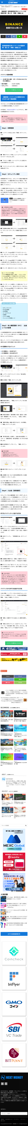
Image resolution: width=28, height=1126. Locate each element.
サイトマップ (23, 1119)
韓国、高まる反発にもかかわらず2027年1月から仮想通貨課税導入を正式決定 (17, 918)
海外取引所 (4, 671)
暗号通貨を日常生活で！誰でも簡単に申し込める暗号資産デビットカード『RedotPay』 (17, 905)
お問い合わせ (3, 1120)
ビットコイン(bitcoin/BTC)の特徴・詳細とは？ (17, 911)
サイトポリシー (16, 1119)
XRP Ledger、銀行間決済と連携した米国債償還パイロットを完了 (17, 898)
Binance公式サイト (12, 109)
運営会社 (2, 1119)
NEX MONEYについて (9, 1119)
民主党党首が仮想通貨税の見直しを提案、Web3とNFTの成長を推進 (17, 924)
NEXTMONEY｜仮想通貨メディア (13, 1123)
